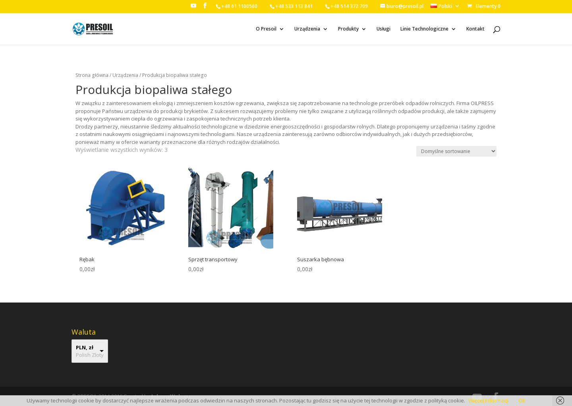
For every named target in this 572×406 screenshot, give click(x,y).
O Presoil (266, 29)
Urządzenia (307, 29)
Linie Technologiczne (424, 29)
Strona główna (91, 75)
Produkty (348, 29)
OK (522, 400)
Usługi (383, 29)
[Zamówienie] (456, 151)
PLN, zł (84, 347)
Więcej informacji (488, 400)
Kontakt (475, 29)
